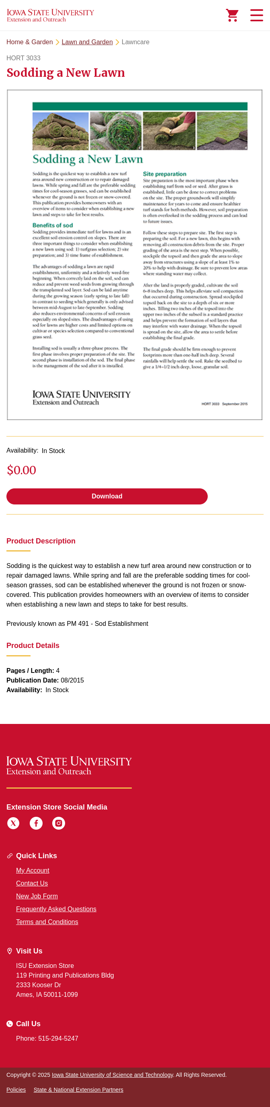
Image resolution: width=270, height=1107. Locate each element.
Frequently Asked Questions (56, 909)
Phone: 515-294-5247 (47, 1038)
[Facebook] (36, 824)
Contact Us (32, 883)
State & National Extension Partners (78, 1089)
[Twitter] (13, 824)
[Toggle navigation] (256, 15)
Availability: (22, 450)
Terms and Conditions (47, 921)
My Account (32, 870)
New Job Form (37, 896)
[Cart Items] (232, 15)
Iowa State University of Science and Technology (112, 1075)
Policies (16, 1089)
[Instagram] (58, 824)
